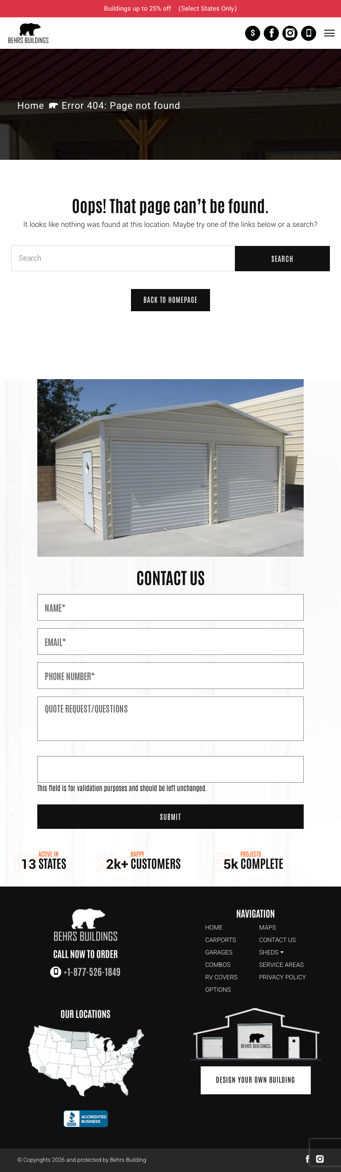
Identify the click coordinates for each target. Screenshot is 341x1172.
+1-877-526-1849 (309, 33)
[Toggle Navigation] (329, 33)
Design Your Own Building (255, 1080)
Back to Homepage (170, 300)
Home (30, 106)
